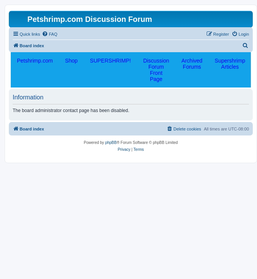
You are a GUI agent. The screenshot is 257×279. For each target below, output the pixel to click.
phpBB (111, 142)
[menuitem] (49, 34)
